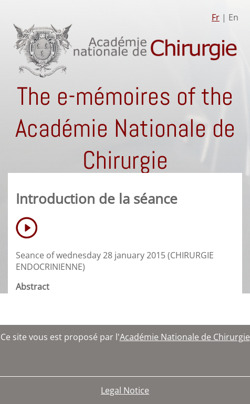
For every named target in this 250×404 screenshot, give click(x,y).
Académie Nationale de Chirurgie (185, 337)
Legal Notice (125, 390)
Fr (216, 17)
